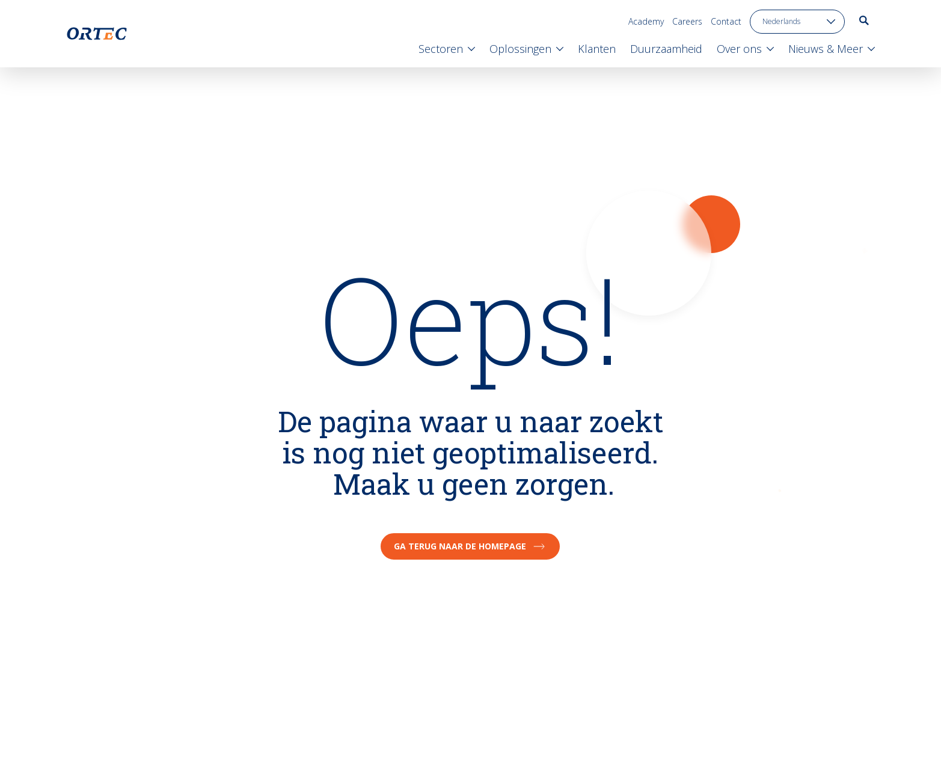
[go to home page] (97, 34)
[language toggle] (797, 22)
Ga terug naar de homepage (470, 546)
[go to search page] (864, 20)
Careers (687, 21)
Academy (646, 21)
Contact (726, 21)
